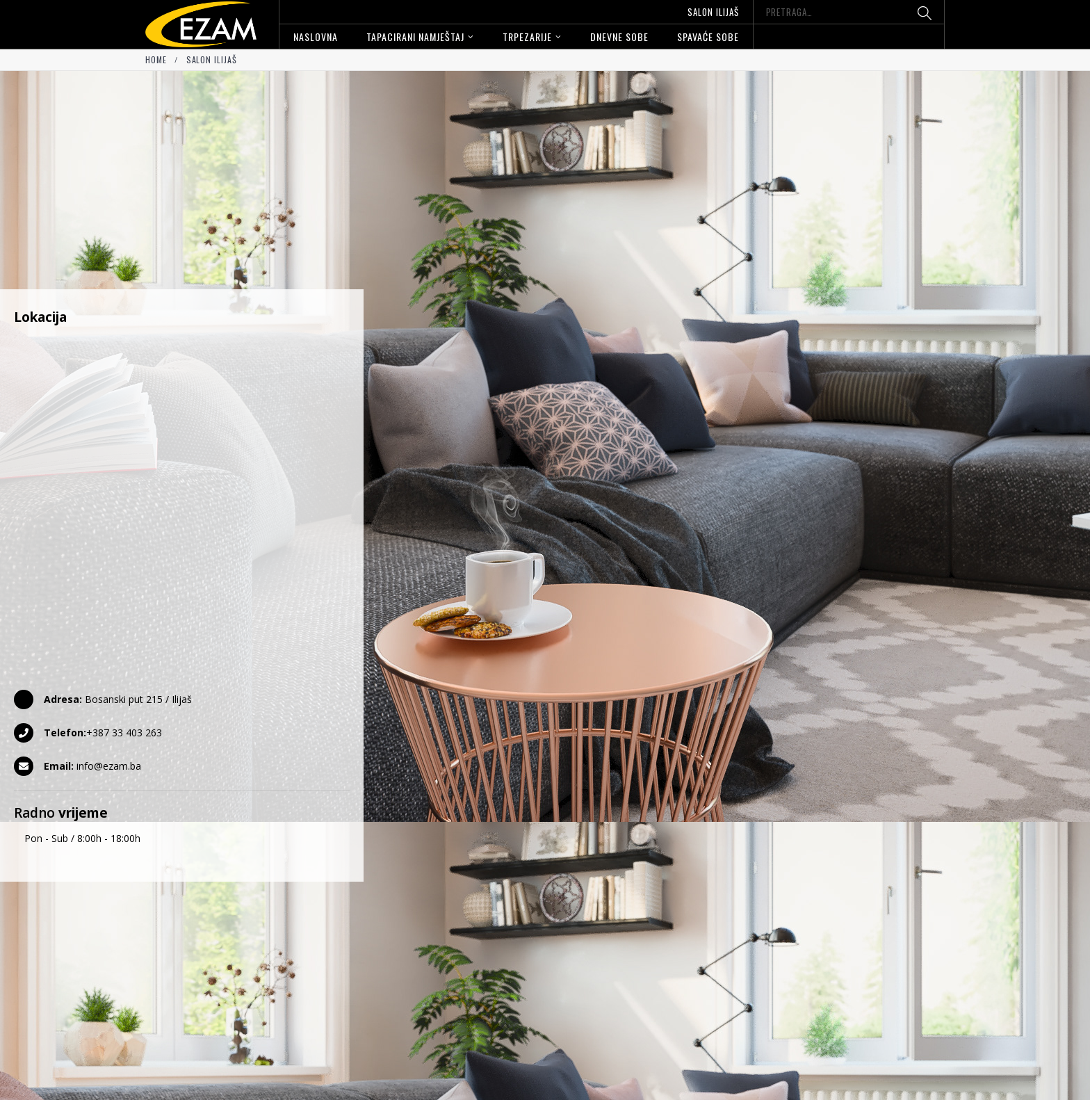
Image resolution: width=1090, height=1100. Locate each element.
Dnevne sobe (619, 36)
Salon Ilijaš (713, 12)
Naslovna (315, 36)
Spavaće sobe (708, 36)
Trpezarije (527, 36)
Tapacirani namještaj (415, 36)
